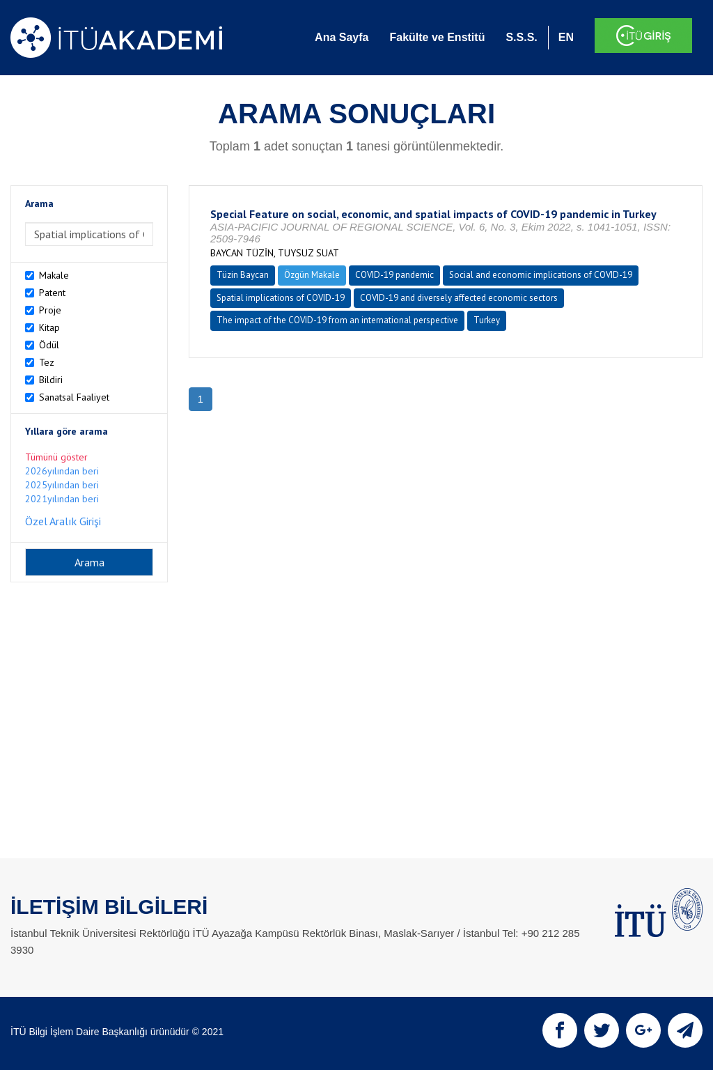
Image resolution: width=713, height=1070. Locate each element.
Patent (52, 292)
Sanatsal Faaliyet (74, 397)
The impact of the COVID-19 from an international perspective (337, 320)
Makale (54, 275)
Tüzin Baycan (243, 275)
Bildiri (51, 379)
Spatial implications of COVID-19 (281, 298)
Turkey (486, 320)
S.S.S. (521, 37)
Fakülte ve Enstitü (437, 37)
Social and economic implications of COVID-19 (540, 275)
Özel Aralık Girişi (63, 521)
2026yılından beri (62, 471)
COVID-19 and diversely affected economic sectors (459, 298)
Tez (46, 362)
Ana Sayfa (341, 37)
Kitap (49, 327)
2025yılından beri (62, 485)
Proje (50, 310)
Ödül (49, 345)
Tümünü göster (56, 457)
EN (566, 37)
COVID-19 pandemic (394, 275)
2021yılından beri (62, 499)
